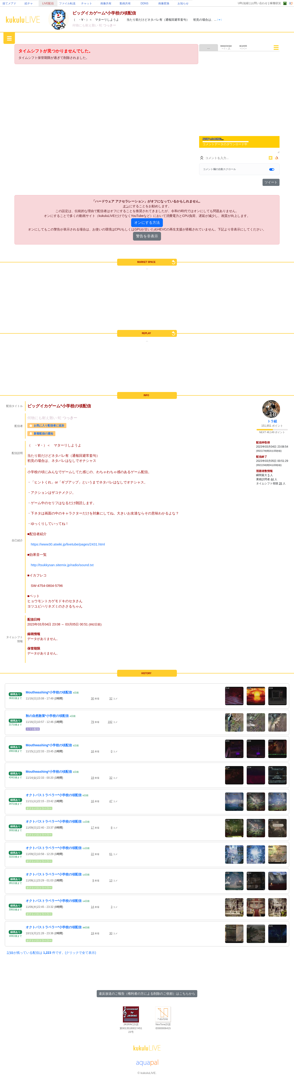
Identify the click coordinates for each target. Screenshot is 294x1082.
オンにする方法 (147, 222)
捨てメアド (9, 3)
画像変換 (163, 3)
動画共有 (125, 3)
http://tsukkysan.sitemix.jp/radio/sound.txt (62, 565)
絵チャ (29, 3)
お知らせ (183, 3)
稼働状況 (275, 3)
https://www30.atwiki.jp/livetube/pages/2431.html (68, 544)
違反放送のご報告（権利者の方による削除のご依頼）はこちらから (147, 993)
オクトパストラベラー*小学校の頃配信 (54, 795)
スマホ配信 (32, 729)
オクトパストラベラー (39, 808)
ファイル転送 (67, 3)
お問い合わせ (259, 3)
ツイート (271, 182)
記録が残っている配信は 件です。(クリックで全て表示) (51, 952)
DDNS (144, 3)
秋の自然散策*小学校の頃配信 (47, 716)
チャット (86, 3)
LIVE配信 (48, 3)
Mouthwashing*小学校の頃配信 (49, 692)
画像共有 (105, 3)
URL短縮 (243, 3)
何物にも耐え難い (85, 25)
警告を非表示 (147, 236)
